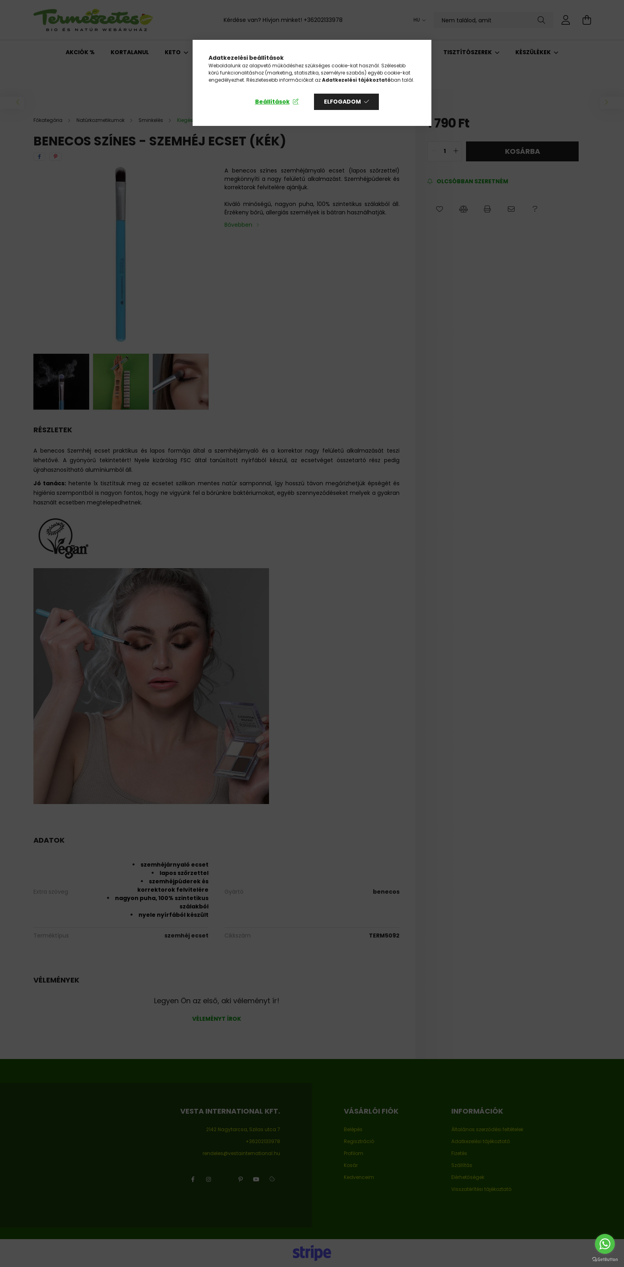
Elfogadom (342, 102)
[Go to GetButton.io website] (605, 1259)
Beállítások (272, 102)
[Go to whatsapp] (605, 1244)
